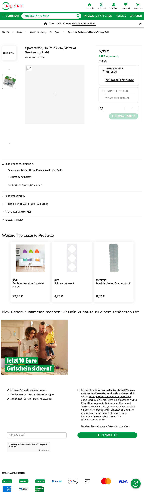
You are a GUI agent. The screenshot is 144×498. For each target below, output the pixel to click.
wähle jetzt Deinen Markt (84, 23)
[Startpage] (12, 6)
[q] (48, 16)
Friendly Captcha (44, 450)
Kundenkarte (113, 56)
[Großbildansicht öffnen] (54, 94)
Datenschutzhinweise (117, 426)
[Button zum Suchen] (78, 16)
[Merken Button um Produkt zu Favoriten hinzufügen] (101, 108)
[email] (36, 435)
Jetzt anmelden (107, 435)
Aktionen (136, 16)
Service (121, 16)
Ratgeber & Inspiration (97, 16)
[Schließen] (140, 23)
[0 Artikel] (131, 108)
